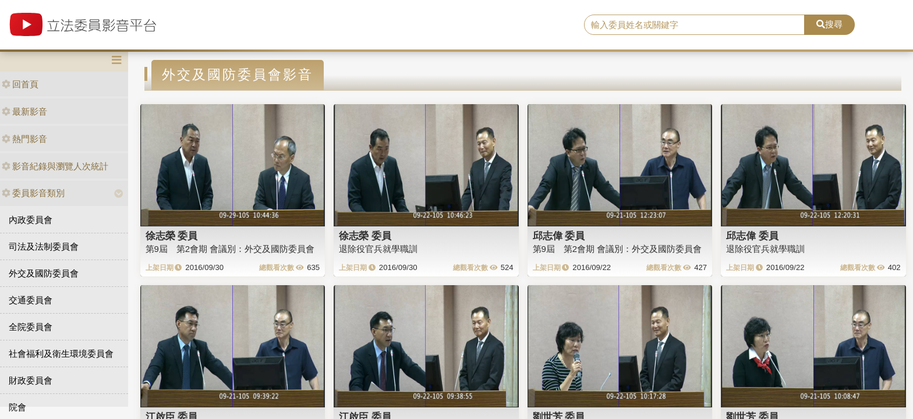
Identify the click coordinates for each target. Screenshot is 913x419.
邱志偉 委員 (559, 235)
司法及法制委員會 (44, 246)
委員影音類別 (33, 193)
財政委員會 (30, 380)
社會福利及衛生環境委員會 (61, 353)
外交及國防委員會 (44, 273)
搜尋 (829, 24)
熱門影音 (24, 139)
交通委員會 (30, 300)
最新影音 (24, 111)
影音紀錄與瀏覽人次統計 (55, 166)
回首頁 (20, 84)
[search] (694, 25)
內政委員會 (30, 220)
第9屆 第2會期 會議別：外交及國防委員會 (230, 249)
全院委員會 (30, 327)
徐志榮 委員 (172, 235)
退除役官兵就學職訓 (378, 249)
